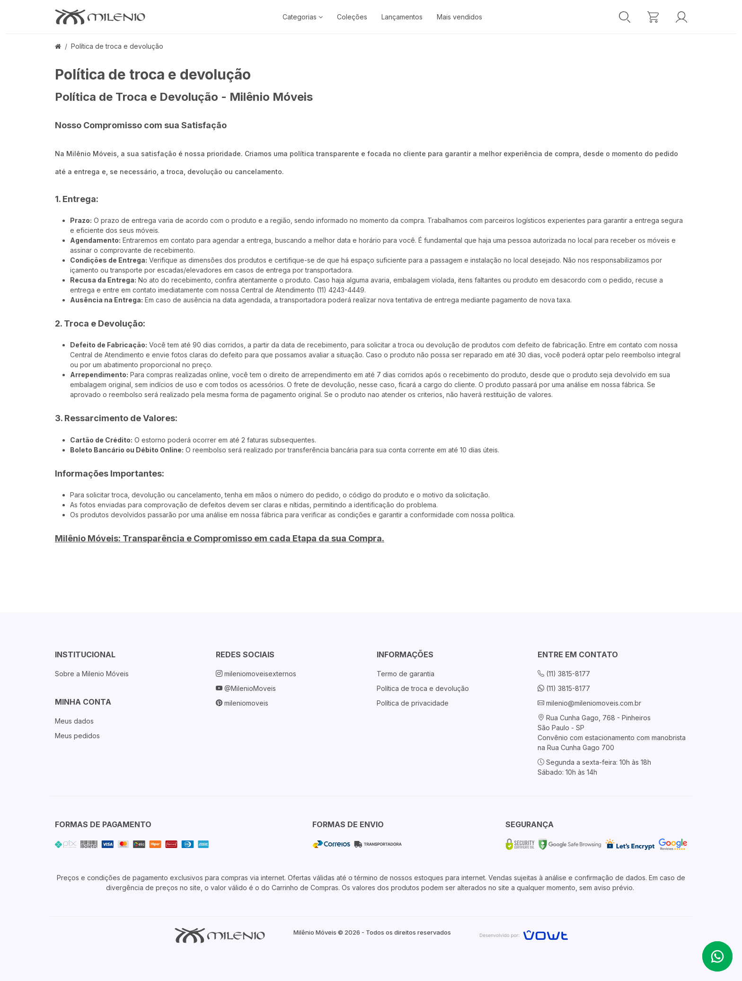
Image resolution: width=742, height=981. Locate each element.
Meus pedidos (77, 736)
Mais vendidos (459, 17)
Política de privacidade (413, 703)
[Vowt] (523, 934)
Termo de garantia (405, 674)
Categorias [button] (303, 17)
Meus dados (74, 721)
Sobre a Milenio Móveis (92, 674)
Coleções (352, 17)
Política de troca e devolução (117, 46)
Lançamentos (402, 17)
